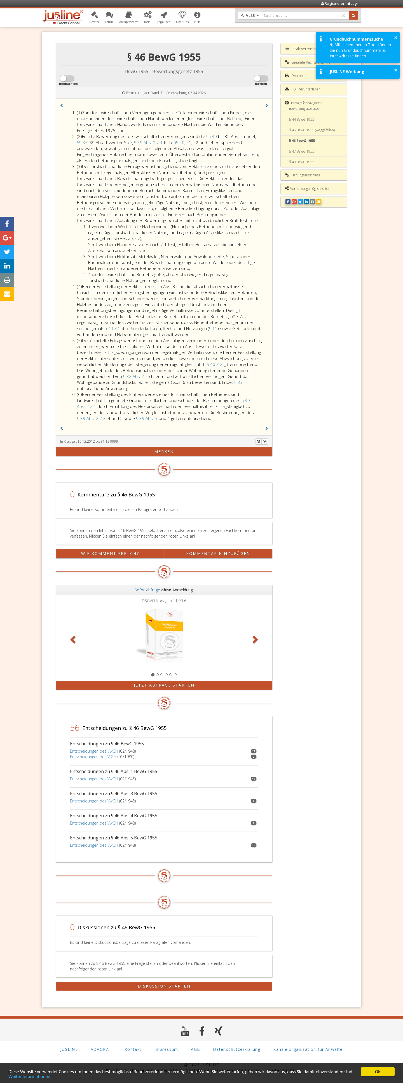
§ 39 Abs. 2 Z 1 (149, 142)
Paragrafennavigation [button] (303, 102)
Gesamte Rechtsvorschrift (307, 62)
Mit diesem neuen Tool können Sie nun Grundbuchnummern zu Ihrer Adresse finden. (360, 50)
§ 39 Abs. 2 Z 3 (91, 418)
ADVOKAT (101, 1049)
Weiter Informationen (29, 1077)
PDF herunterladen (302, 89)
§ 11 (213, 328)
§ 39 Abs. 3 (147, 418)
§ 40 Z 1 (113, 328)
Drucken (294, 75)
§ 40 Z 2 (215, 364)
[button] (94, 17)
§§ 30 (212, 136)
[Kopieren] (264, 441)
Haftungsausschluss (302, 175)
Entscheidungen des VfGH (93, 756)
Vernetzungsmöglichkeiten (307, 188)
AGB (195, 1049)
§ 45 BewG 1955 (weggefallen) (312, 130)
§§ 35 (82, 142)
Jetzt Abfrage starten (164, 685)
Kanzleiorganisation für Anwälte (308, 1049)
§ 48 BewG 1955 (301, 162)
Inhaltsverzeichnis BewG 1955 (311, 48)
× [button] (395, 37)
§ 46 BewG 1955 (302, 140)
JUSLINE (69, 1049)
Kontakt (133, 1049)
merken (164, 451)
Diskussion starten (164, 986)
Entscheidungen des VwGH (94, 751)
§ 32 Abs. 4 (134, 376)
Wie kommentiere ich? (110, 553)
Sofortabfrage (147, 589)
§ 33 (238, 382)
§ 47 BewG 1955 (301, 151)
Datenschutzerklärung (237, 1049)
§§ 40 (179, 142)
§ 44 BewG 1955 (301, 119)
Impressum (166, 1049)
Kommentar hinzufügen (218, 553)
